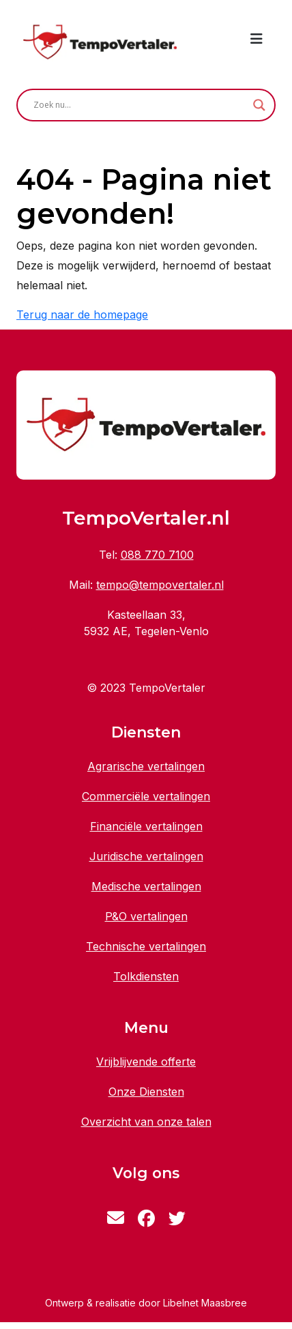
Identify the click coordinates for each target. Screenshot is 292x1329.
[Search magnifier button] (259, 105)
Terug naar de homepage (82, 314)
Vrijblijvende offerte (146, 1061)
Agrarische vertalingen (146, 766)
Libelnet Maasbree (205, 1303)
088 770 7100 (157, 554)
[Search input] (139, 105)
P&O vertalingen (146, 916)
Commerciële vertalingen (146, 796)
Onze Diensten (146, 1091)
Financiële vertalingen (146, 826)
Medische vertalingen (146, 886)
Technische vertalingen (146, 946)
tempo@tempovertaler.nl (160, 585)
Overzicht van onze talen (146, 1121)
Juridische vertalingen (146, 856)
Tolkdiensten (146, 976)
